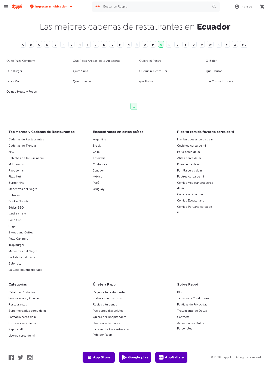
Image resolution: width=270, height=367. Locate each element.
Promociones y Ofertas (24, 298)
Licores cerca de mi (22, 336)
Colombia (99, 158)
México (97, 176)
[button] (51, 6)
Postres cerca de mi (190, 176)
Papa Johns (16, 170)
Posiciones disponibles (108, 311)
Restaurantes (18, 304)
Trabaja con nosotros (107, 298)
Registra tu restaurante (109, 292)
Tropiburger (16, 245)
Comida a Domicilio (190, 194)
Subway (14, 195)
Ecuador (98, 170)
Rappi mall (16, 329)
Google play (135, 357)
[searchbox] (155, 7)
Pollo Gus (15, 220)
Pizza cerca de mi (188, 164)
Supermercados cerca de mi (27, 311)
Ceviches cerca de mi (191, 146)
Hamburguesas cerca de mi (195, 139)
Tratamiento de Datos (192, 311)
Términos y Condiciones (193, 298)
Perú (96, 183)
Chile (96, 152)
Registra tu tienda (105, 304)
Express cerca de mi (22, 323)
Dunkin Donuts (19, 201)
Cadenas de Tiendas (23, 146)
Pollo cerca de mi (188, 152)
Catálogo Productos (22, 292)
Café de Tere (17, 214)
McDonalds (16, 164)
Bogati (13, 226)
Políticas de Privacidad (192, 304)
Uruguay (98, 189)
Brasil (97, 146)
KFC (11, 152)
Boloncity (15, 264)
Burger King (16, 183)
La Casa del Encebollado (25, 270)
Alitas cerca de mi (189, 158)
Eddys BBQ (16, 208)
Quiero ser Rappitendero (109, 317)
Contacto (183, 317)
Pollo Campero (18, 239)
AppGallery (171, 357)
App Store (98, 357)
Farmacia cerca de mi (23, 317)
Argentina (99, 139)
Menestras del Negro (23, 189)
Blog (180, 292)
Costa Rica (100, 164)
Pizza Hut (15, 176)
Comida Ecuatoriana (190, 201)
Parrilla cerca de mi (190, 170)
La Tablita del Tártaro (23, 257)
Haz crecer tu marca (106, 323)
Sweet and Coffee (21, 232)
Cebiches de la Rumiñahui (26, 158)
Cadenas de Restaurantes (26, 139)
